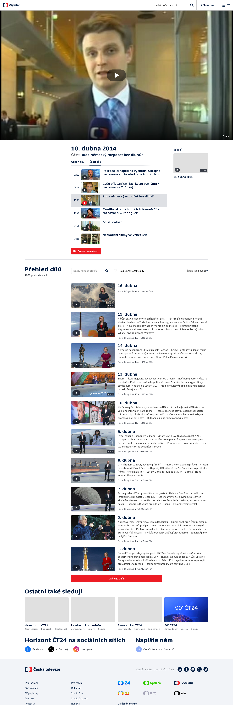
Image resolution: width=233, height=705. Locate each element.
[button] (116, 75)
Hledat (191, 6)
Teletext (29, 698)
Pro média (77, 682)
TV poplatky (31, 693)
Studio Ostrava (79, 698)
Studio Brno (77, 693)
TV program (31, 682)
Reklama (76, 688)
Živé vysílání (31, 688)
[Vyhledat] (107, 270)
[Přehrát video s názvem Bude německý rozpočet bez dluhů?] (116, 75)
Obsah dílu (77, 162)
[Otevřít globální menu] (225, 5)
